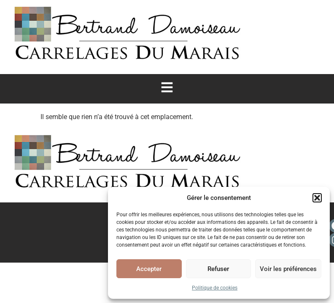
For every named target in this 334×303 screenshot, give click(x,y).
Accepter (149, 269)
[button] (317, 198)
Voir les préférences (288, 269)
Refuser (218, 269)
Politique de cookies (214, 288)
